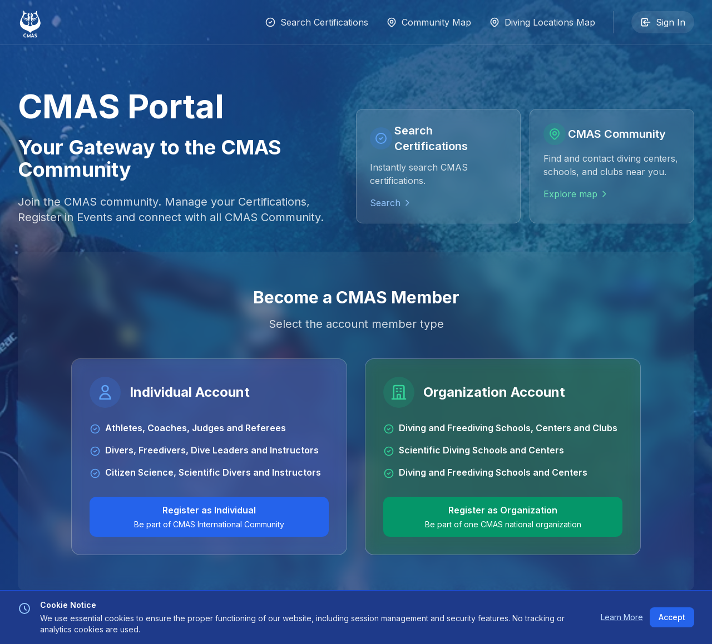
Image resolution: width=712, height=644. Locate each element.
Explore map (576, 193)
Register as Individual (209, 517)
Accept (672, 617)
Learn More (622, 617)
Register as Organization (503, 517)
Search (391, 202)
